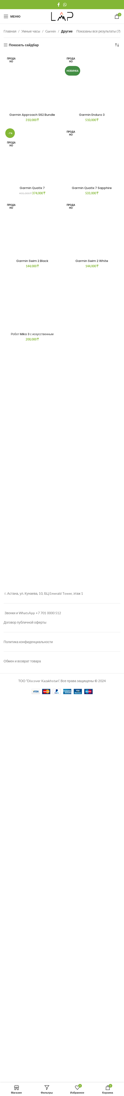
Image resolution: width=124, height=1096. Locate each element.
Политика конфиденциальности (28, 1026)
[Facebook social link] (59, 4)
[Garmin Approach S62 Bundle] (32, 82)
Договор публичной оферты (25, 1006)
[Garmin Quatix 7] (32, 610)
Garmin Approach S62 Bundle (32, 115)
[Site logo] (62, 16)
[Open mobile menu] (12, 16)
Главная (10, 31)
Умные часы (30, 31)
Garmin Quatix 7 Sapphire (92, 795)
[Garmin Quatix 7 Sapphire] (91, 610)
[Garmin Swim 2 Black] (32, 836)
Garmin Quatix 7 (32, 795)
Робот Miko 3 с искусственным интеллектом (32, 943)
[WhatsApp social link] (65, 4)
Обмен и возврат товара (22, 1045)
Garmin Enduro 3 (92, 418)
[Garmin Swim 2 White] (91, 836)
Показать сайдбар (24, 45)
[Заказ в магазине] (116, 45)
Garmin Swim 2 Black (32, 868)
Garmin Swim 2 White (91, 868)
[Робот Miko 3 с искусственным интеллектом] (32, 909)
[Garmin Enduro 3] (91, 234)
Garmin (50, 31)
